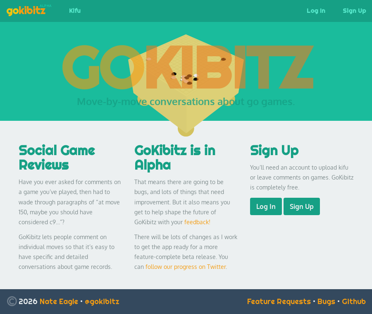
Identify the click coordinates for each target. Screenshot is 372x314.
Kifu (75, 10)
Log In (316, 10)
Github (354, 301)
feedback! (197, 221)
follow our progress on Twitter (185, 266)
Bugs (326, 301)
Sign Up (302, 206)
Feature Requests (279, 301)
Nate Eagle (59, 301)
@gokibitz (102, 301)
